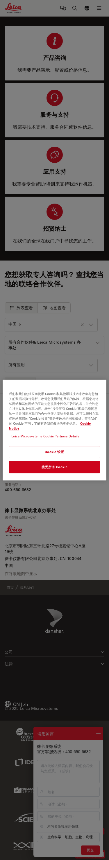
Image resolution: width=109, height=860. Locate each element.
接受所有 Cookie (54, 467)
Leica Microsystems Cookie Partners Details (45, 436)
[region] (54, 430)
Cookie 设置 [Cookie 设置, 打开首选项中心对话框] (54, 452)
